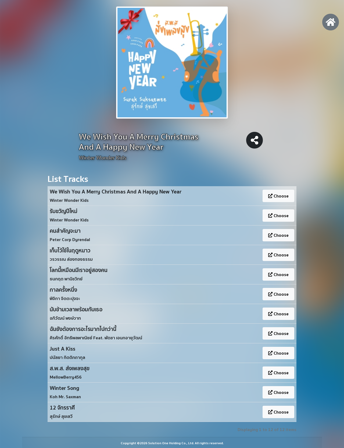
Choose (278, 196)
